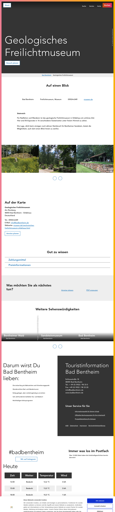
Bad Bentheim (46, 75)
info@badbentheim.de (20, 223)
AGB (66, 426)
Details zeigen (95, 508)
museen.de (88, 99)
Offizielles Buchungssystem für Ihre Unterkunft (90, 415)
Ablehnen (100, 499)
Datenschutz (74, 426)
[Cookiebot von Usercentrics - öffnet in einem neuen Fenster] (11, 508)
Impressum (83, 426)
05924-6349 (72, 99)
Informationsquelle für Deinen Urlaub (87, 411)
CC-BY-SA (37, 336)
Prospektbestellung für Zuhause (85, 419)
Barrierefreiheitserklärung (96, 426)
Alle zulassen (100, 488)
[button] (107, 5)
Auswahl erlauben (100, 493)
